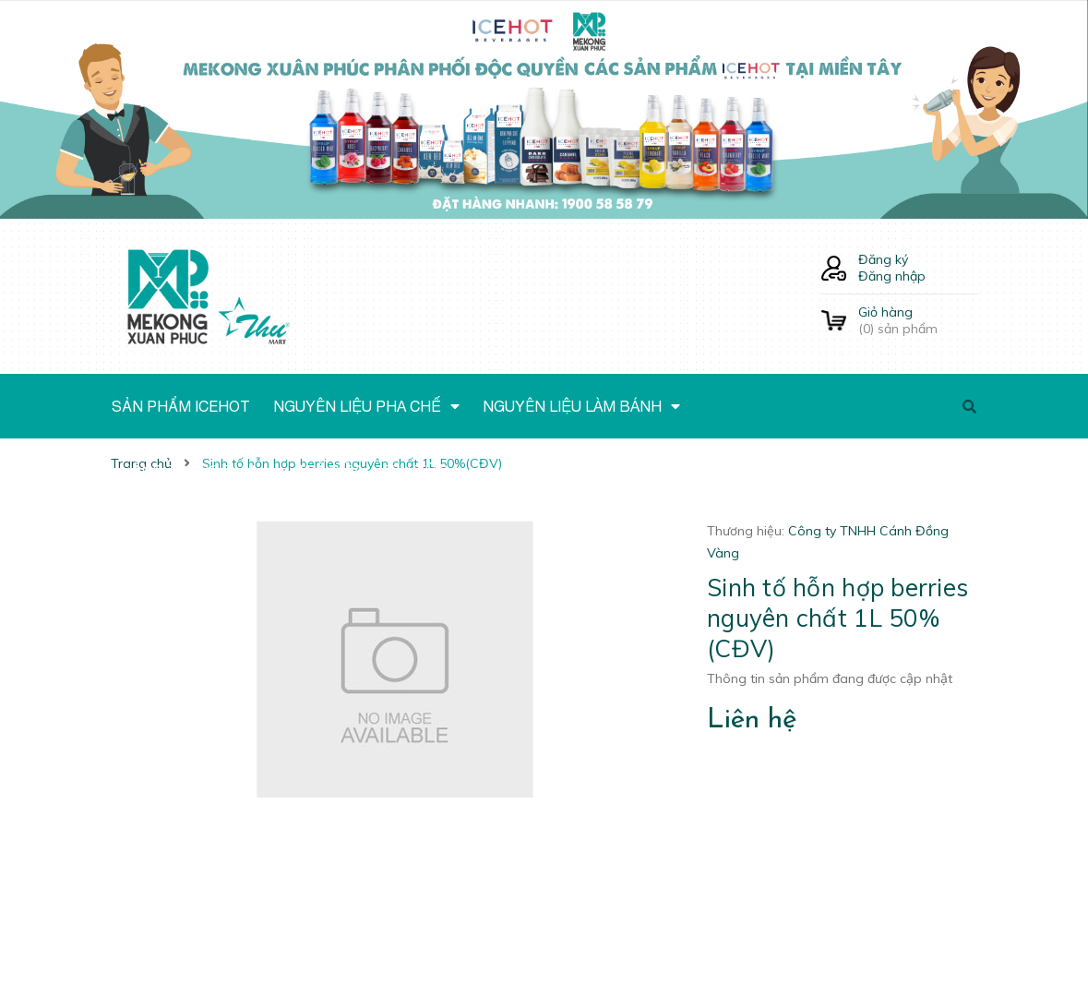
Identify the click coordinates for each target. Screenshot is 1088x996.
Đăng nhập (892, 276)
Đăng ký (883, 259)
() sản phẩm (918, 320)
